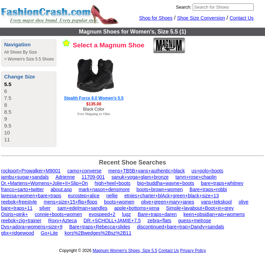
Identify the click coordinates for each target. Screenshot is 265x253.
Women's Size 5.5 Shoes (31, 59)
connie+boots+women (58, 214)
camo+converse (84, 171)
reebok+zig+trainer (21, 220)
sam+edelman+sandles (82, 208)
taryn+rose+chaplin (196, 177)
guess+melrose (194, 220)
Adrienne (65, 177)
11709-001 (93, 177)
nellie (112, 195)
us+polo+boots (207, 171)
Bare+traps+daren (157, 214)
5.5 (7, 84)
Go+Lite (49, 233)
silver (45, 208)
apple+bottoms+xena (136, 208)
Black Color (93, 109)
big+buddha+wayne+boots (165, 183)
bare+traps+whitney (222, 183)
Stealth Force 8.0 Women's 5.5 (94, 98)
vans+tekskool (216, 202)
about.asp (61, 189)
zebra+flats (159, 220)
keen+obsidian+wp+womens (214, 214)
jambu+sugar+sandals (25, 177)
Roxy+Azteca (62, 220)
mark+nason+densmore (104, 189)
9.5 (7, 126)
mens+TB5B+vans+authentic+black (146, 171)
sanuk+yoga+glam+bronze (139, 177)
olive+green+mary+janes (167, 202)
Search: (184, 7)
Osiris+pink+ (14, 214)
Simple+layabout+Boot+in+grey (200, 208)
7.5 (7, 98)
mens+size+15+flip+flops (70, 202)
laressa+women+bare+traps (31, 195)
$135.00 (93, 104)
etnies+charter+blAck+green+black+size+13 (171, 195)
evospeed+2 (102, 214)
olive (243, 202)
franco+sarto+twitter (22, 189)
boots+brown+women (159, 189)
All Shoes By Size (20, 52)
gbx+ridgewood (17, 233)
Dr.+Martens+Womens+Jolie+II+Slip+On (44, 183)
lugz (126, 214)
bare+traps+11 (17, 208)
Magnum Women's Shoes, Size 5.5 (125, 250)
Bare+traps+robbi (208, 189)
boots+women (119, 202)
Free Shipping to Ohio (93, 114)
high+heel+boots (113, 183)
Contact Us (242, 18)
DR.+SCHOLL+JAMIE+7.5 (112, 220)
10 (7, 132)
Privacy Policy (193, 250)
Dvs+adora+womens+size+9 (31, 226)
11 (7, 139)
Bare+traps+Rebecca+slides (99, 226)
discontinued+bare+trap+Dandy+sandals (180, 226)
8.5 (7, 112)
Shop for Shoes (156, 18)
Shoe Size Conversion (201, 18)
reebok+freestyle (19, 202)
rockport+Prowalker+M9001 (31, 171)
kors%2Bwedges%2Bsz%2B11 (98, 233)
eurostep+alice (83, 195)
